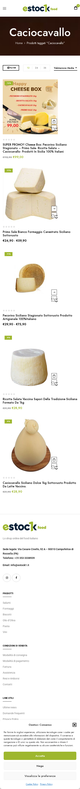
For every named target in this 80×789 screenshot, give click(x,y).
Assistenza (9, 672)
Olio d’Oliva (9, 620)
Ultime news (10, 707)
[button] (74, 725)
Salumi (6, 602)
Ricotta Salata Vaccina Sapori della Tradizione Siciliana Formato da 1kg (40, 401)
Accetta (40, 756)
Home (19, 43)
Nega (40, 766)
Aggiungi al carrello (54, 121)
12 (28, 68)
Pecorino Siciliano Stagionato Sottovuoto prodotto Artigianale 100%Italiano (37, 317)
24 (36, 68)
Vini (5, 632)
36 (44, 68)
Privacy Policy (46, 784)
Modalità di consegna (15, 655)
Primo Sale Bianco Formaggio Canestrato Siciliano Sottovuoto (36, 233)
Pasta (6, 626)
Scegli (54, 208)
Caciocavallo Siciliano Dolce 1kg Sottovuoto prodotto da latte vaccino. (39, 484)
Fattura (7, 666)
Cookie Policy (32, 784)
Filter (13, 67)
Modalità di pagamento (16, 660)
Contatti (7, 684)
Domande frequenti (14, 713)
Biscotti (7, 614)
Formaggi (8, 608)
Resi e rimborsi (11, 678)
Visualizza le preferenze (40, 776)
